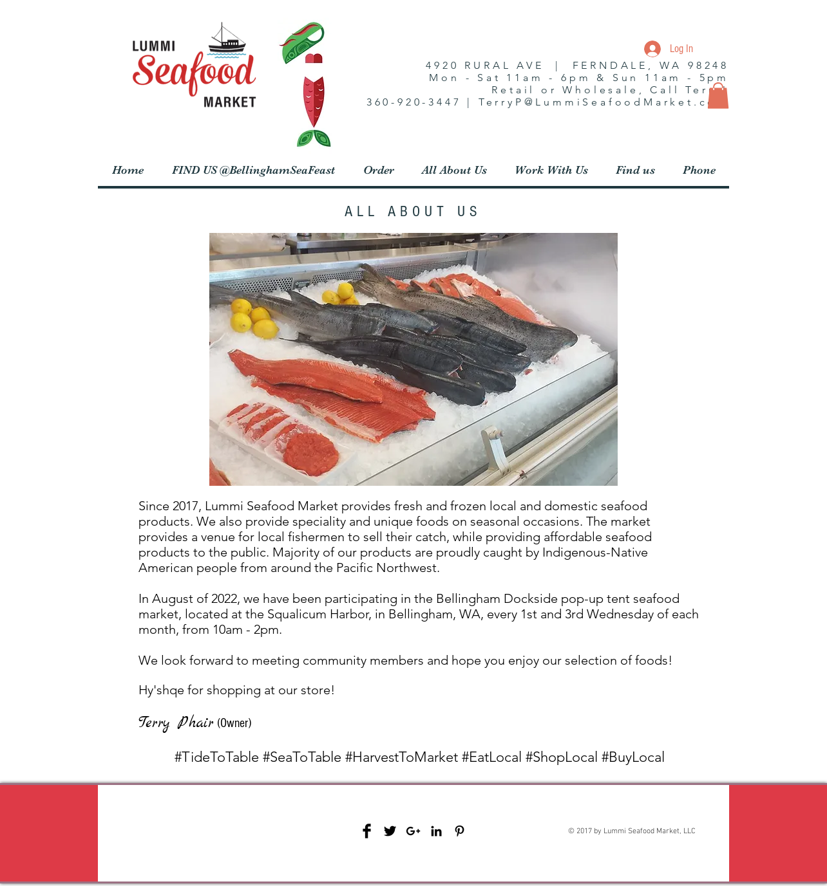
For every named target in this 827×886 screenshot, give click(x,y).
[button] (718, 95)
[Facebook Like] (192, 851)
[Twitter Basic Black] (390, 831)
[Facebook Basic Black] (366, 831)
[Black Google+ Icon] (413, 831)
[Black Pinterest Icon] (459, 831)
